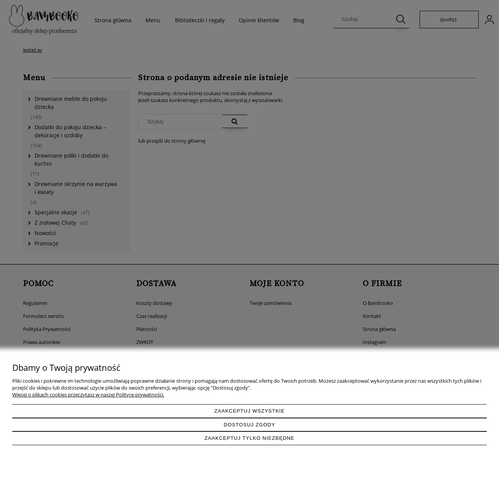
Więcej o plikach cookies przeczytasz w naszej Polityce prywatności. (88, 394)
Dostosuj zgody (249, 425)
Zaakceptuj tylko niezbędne (250, 438)
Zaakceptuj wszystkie (249, 411)
